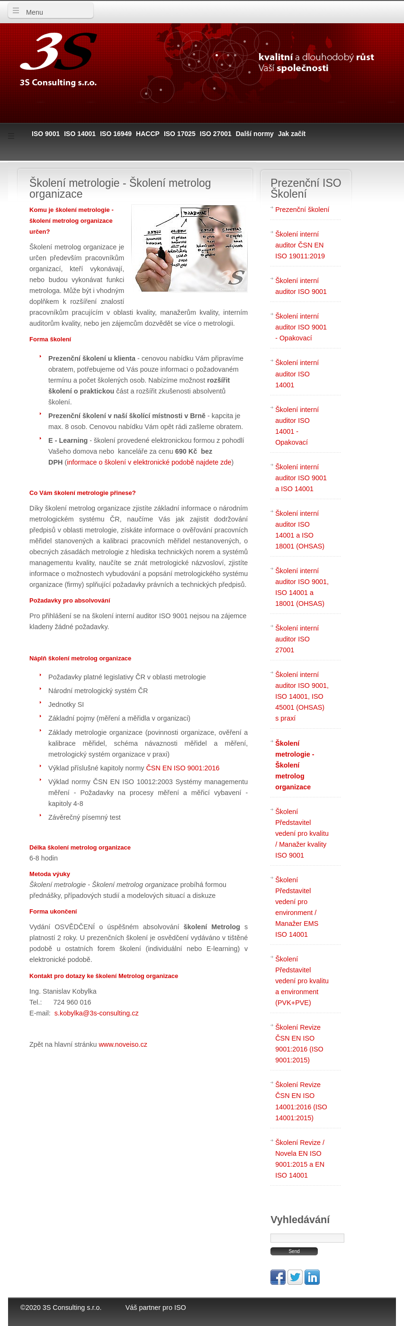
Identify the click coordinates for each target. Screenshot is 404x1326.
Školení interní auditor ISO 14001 (297, 373)
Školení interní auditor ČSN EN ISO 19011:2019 (300, 245)
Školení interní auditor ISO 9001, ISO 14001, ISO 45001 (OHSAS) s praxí (302, 696)
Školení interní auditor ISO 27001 (297, 639)
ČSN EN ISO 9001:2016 (182, 768)
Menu (32, 12)
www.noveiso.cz (123, 1044)
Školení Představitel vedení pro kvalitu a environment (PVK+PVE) (302, 980)
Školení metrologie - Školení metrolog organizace (294, 765)
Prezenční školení (302, 209)
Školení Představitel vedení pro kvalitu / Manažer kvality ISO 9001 (302, 833)
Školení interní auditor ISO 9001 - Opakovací (301, 327)
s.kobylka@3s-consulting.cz (96, 1013)
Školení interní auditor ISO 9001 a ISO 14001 (301, 478)
